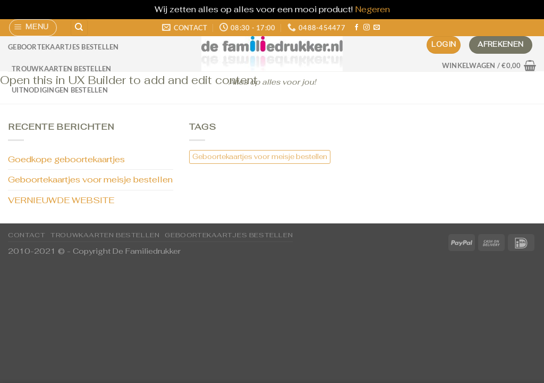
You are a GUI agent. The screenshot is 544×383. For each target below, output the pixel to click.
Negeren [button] (372, 9)
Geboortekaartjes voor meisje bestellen (90, 179)
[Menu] (33, 27)
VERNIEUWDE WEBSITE (61, 200)
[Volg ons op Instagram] (366, 27)
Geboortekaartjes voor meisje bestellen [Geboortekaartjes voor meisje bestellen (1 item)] (259, 156)
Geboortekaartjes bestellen (63, 47)
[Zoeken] (79, 28)
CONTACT (26, 235)
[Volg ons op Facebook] (356, 27)
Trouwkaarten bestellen (62, 68)
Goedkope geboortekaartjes (66, 159)
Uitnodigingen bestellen (60, 90)
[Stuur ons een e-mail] (376, 27)
